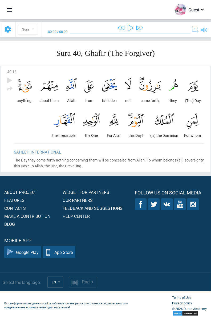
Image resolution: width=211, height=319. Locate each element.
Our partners (78, 200)
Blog (9, 224)
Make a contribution (27, 216)
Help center (76, 216)
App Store (59, 252)
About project (20, 192)
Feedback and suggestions (93, 208)
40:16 (12, 71)
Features (14, 200)
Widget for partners (86, 192)
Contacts (15, 208)
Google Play (23, 252)
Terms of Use (181, 297)
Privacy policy (182, 303)
